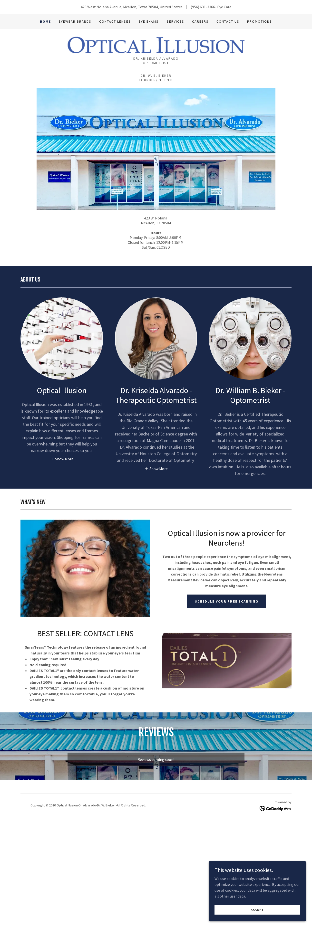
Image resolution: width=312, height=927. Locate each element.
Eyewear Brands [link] (75, 21)
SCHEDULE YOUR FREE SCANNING (226, 601)
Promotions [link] (259, 21)
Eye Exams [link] (149, 21)
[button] (61, 458)
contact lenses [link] (115, 21)
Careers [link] (200, 21)
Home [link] (45, 21)
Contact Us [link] (227, 21)
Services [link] (175, 21)
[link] (156, 44)
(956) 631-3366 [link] (203, 6)
